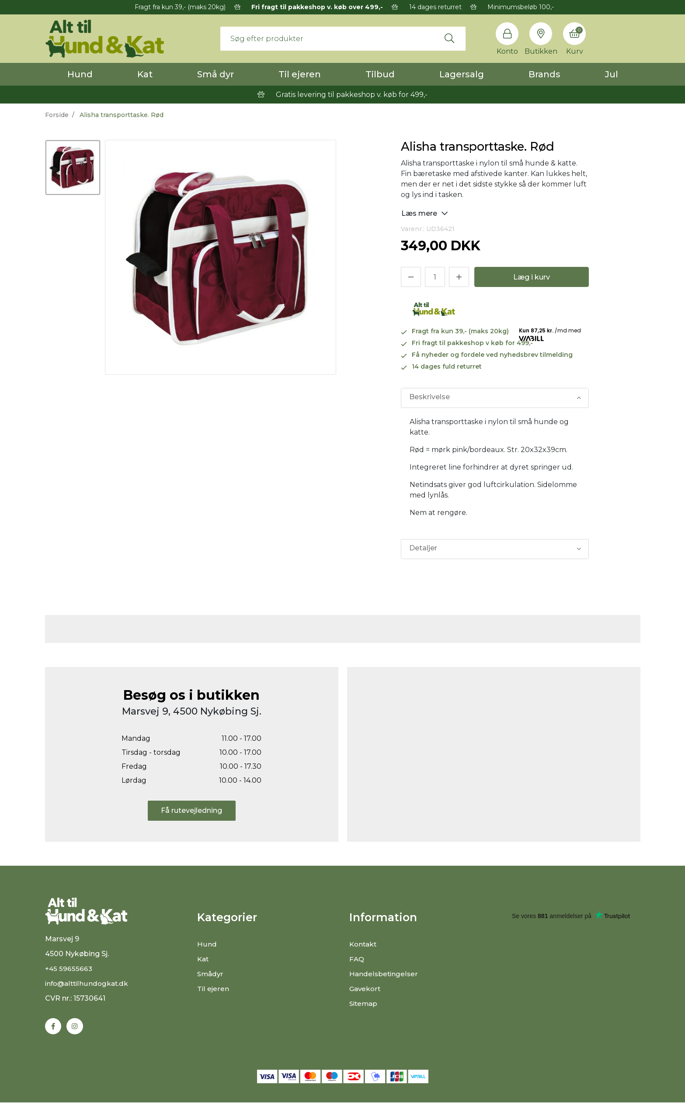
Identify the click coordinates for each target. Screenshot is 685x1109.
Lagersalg (461, 74)
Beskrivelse (429, 398)
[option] (73, 167)
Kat (145, 74)
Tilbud (380, 74)
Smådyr (211, 974)
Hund (80, 74)
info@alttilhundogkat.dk (88, 989)
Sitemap (364, 1003)
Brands (544, 74)
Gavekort (365, 989)
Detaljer (423, 549)
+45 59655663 (69, 974)
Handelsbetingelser (384, 974)
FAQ (357, 959)
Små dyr (215, 74)
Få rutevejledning (191, 810)
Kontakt (364, 944)
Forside (57, 115)
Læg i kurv (531, 277)
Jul (611, 74)
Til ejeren (299, 74)
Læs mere (424, 213)
